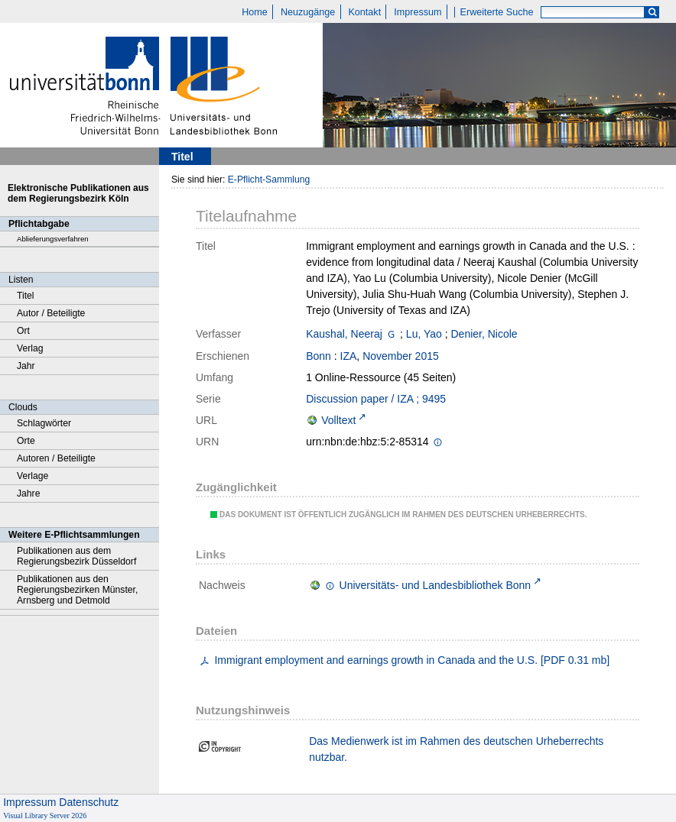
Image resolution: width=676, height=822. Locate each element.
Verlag (30, 348)
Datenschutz (89, 802)
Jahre (28, 493)
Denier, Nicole (484, 334)
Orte (26, 440)
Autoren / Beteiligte (56, 458)
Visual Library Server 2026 (44, 815)
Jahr (26, 366)
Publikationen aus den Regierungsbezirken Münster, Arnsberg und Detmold (77, 590)
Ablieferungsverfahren (53, 239)
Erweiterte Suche (497, 12)
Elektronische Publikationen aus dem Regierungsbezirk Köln (78, 193)
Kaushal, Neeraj (344, 334)
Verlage (32, 476)
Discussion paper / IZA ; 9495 (376, 399)
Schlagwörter (44, 423)
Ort (23, 330)
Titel (25, 295)
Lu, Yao (424, 334)
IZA (348, 356)
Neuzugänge (308, 12)
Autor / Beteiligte (51, 313)
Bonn (318, 356)
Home (255, 12)
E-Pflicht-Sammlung (269, 179)
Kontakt (364, 12)
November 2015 (400, 356)
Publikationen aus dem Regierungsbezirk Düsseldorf (76, 556)
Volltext (338, 420)
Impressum (417, 12)
